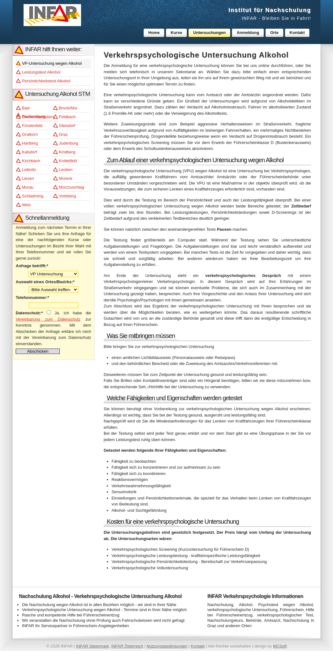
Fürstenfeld (32, 125)
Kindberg (67, 152)
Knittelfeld (68, 160)
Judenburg (68, 143)
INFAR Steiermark (92, 646)
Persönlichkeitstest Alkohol (46, 81)
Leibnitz (29, 169)
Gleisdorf (67, 125)
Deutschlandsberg (37, 116)
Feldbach (67, 116)
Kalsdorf (29, 152)
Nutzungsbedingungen (167, 646)
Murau (28, 187)
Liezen (28, 178)
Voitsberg (67, 196)
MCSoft (280, 646)
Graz (63, 134)
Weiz (26, 204)
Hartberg (30, 143)
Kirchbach (31, 160)
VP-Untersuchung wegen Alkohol (52, 63)
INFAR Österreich (127, 646)
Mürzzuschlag (71, 187)
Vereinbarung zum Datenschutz (48, 319)
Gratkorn (30, 134)
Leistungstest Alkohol (41, 72)
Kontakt (198, 646)
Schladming (32, 196)
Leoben (66, 169)
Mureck (66, 178)
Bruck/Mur (68, 108)
